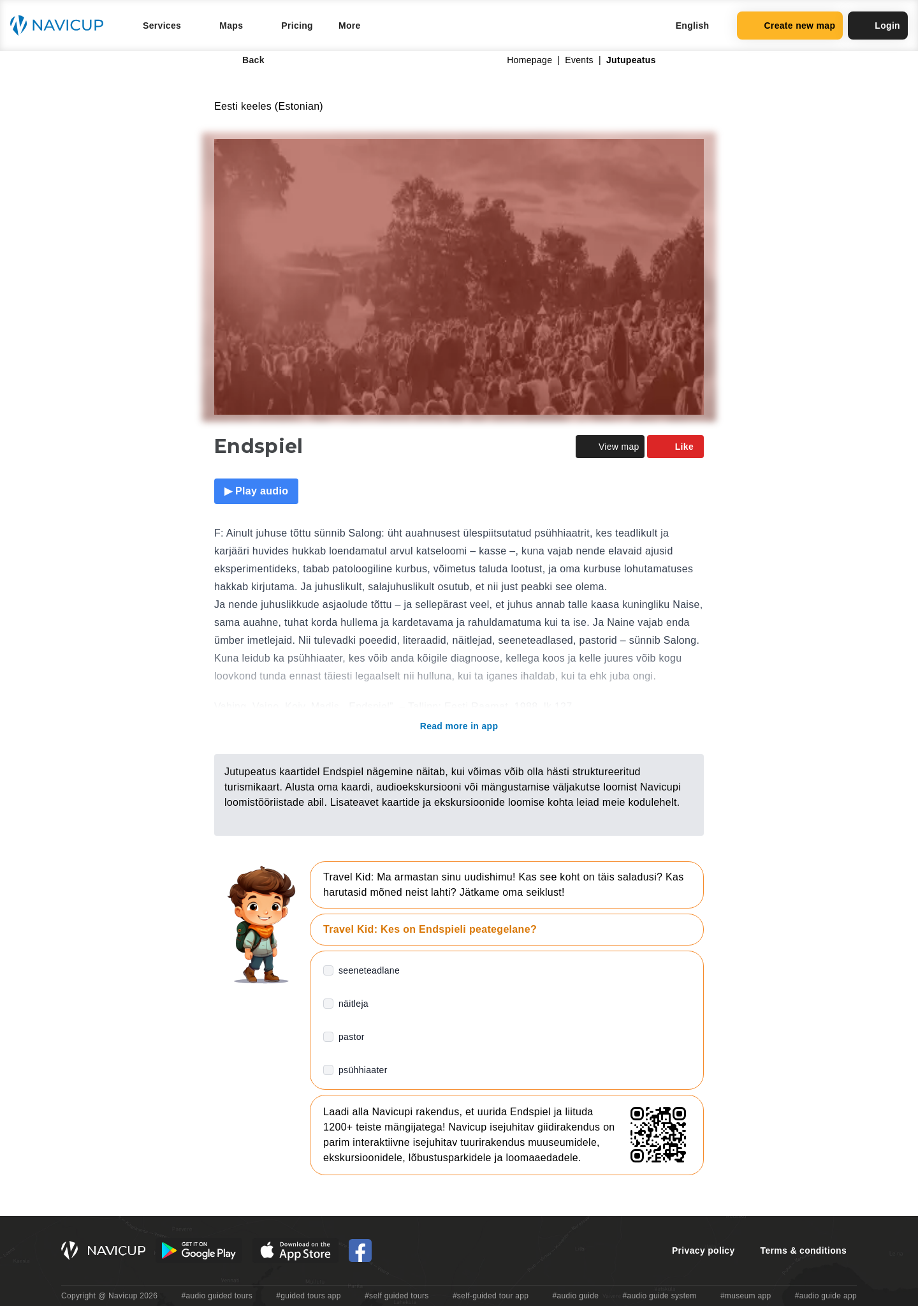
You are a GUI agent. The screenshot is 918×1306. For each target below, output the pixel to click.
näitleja (353, 1003)
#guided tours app (308, 1295)
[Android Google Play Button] (199, 1250)
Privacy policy (703, 1250)
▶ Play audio (256, 491)
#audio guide (576, 1295)
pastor (352, 1037)
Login (878, 25)
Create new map (790, 25)
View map (610, 446)
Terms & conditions (804, 1250)
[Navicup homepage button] (61, 25)
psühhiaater (363, 1070)
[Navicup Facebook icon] (360, 1250)
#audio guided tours (217, 1295)
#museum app (745, 1295)
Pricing (297, 25)
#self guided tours (397, 1295)
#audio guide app (826, 1295)
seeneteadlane (369, 970)
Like (675, 446)
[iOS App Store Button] (295, 1250)
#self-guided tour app (490, 1295)
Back (244, 60)
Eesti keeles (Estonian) (268, 106)
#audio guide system (659, 1295)
